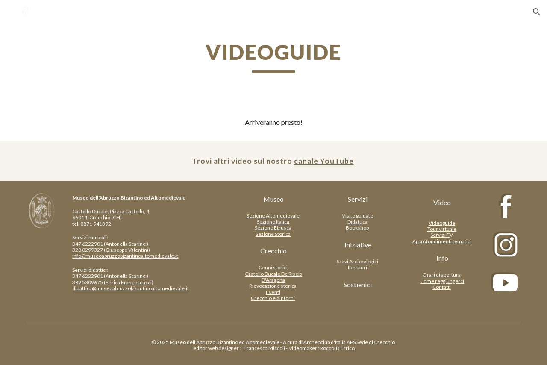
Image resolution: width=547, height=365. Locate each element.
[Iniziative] (358, 244)
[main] (273, 56)
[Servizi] (358, 199)
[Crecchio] (273, 250)
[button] (536, 12)
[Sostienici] (358, 284)
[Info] (442, 258)
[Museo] (273, 199)
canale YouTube (324, 160)
